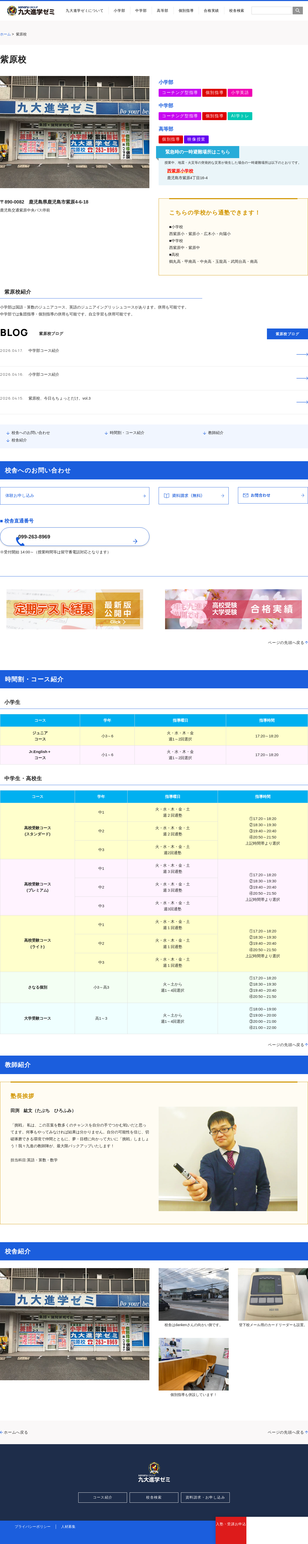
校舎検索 (236, 10)
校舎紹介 (19, 416)
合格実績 (211, 10)
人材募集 (68, 1512)
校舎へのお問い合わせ (31, 409)
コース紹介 (103, 1483)
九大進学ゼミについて (84, 10)
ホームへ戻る (16, 1418)
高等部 (162, 10)
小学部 (119, 10)
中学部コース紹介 (43, 350)
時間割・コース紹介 (127, 409)
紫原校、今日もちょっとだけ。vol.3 (59, 382)
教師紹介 (216, 409)
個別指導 (186, 10)
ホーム (5, 34)
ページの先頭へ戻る (286, 628)
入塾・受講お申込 (231, 1534)
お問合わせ (292, 1534)
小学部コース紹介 (43, 366)
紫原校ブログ (287, 334)
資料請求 (262, 1534)
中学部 (141, 10)
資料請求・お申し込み (205, 1483)
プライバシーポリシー (33, 1512)
